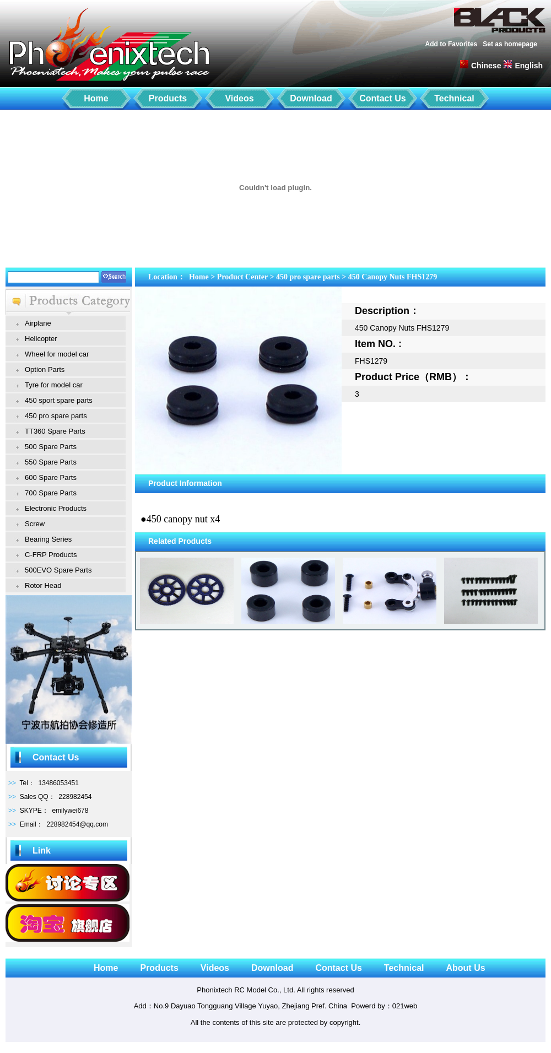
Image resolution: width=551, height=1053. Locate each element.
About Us (465, 968)
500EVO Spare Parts (58, 570)
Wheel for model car (57, 354)
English (529, 65)
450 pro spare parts (56, 416)
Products (168, 98)
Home (96, 98)
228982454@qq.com (77, 824)
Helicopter (41, 338)
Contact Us (382, 98)
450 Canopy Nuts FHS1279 (392, 277)
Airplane (38, 323)
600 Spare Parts (51, 477)
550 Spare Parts (51, 462)
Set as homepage (510, 44)
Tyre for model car (54, 385)
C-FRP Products (51, 554)
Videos (239, 98)
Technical (454, 98)
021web (405, 1006)
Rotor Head (43, 585)
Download (311, 98)
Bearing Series (48, 539)
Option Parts (44, 369)
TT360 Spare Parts (55, 431)
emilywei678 (70, 810)
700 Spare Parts (51, 493)
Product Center (242, 277)
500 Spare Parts (51, 446)
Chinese (486, 65)
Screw (35, 524)
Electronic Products (56, 508)
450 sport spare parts (59, 400)
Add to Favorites (451, 44)
